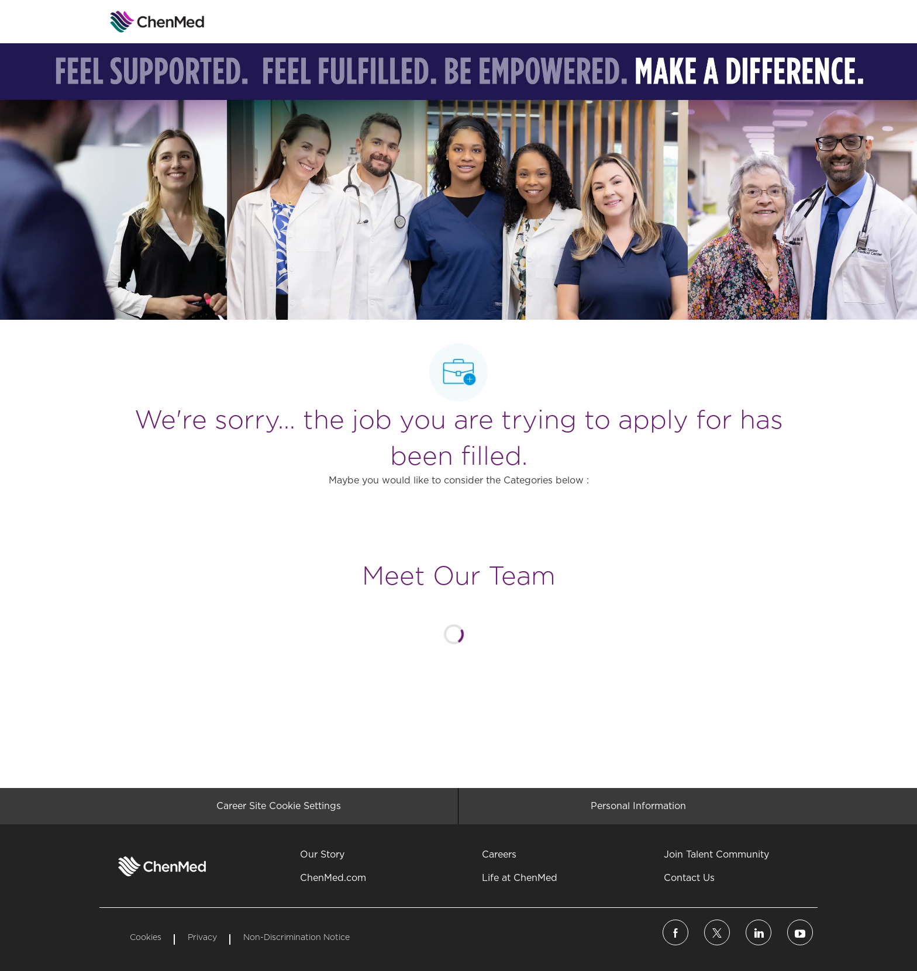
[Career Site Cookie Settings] (279, 806)
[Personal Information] (638, 806)
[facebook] (675, 932)
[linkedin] (758, 932)
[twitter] (717, 932)
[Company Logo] (128, 21)
